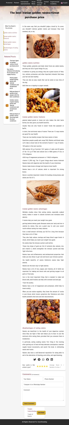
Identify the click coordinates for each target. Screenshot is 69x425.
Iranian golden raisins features (10, 37)
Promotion (9, 3)
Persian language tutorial (39, 3)
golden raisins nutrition (10, 33)
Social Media (33, 3)
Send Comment (29, 404)
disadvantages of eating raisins (11, 49)
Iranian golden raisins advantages (10, 43)
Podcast (16, 3)
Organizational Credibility (54, 3)
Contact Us (46, 3)
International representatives (25, 3)
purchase (41, 413)
